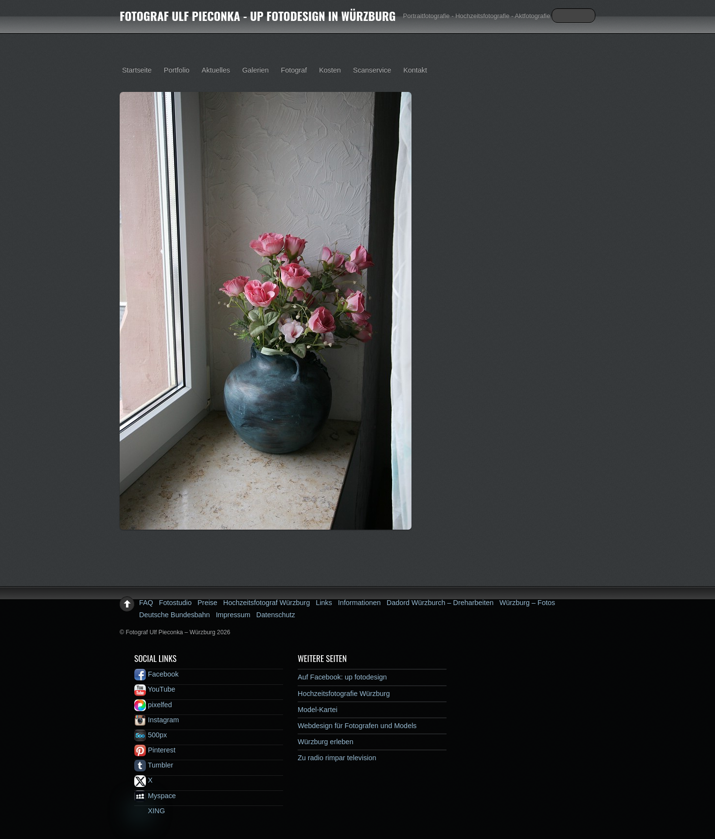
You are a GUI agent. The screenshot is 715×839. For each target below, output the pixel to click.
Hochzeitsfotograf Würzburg (266, 603)
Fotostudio (175, 603)
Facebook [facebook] (156, 674)
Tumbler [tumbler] (153, 765)
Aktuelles (216, 70)
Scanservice (372, 70)
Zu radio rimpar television (337, 758)
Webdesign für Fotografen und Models (357, 726)
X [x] (143, 780)
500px (150, 735)
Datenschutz (275, 615)
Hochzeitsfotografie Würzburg (344, 693)
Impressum (233, 615)
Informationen (359, 603)
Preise (207, 603)
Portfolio (177, 70)
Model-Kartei (318, 710)
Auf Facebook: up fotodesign (342, 677)
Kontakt (415, 70)
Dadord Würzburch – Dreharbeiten (440, 603)
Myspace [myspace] (155, 796)
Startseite (137, 70)
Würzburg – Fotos (527, 603)
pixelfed (153, 705)
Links (324, 603)
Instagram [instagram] (156, 720)
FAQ (146, 603)
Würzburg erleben (325, 742)
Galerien (255, 70)
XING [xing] (149, 811)
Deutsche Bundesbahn (174, 615)
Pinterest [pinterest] (155, 750)
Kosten (330, 70)
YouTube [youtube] (154, 689)
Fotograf (294, 70)
